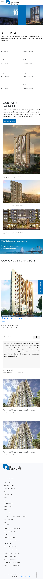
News (5, 497)
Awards (6, 500)
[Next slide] (39, 260)
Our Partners (9, 485)
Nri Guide (7, 513)
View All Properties (9, 121)
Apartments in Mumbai (12, 562)
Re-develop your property (13, 528)
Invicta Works (26, 576)
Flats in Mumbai (10, 559)
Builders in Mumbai (11, 546)
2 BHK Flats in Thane (11, 553)
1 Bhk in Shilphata (10, 556)
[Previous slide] (33, 260)
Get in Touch (40, 287)
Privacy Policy (9, 537)
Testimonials (8, 494)
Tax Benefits (8, 519)
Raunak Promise (10, 488)
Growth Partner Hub (12, 541)
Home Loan (8, 506)
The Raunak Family (11, 531)
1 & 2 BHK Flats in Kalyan (13, 565)
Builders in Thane (10, 550)
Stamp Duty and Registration (15, 516)
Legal (6, 509)
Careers (6, 534)
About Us (7, 482)
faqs (5, 522)
